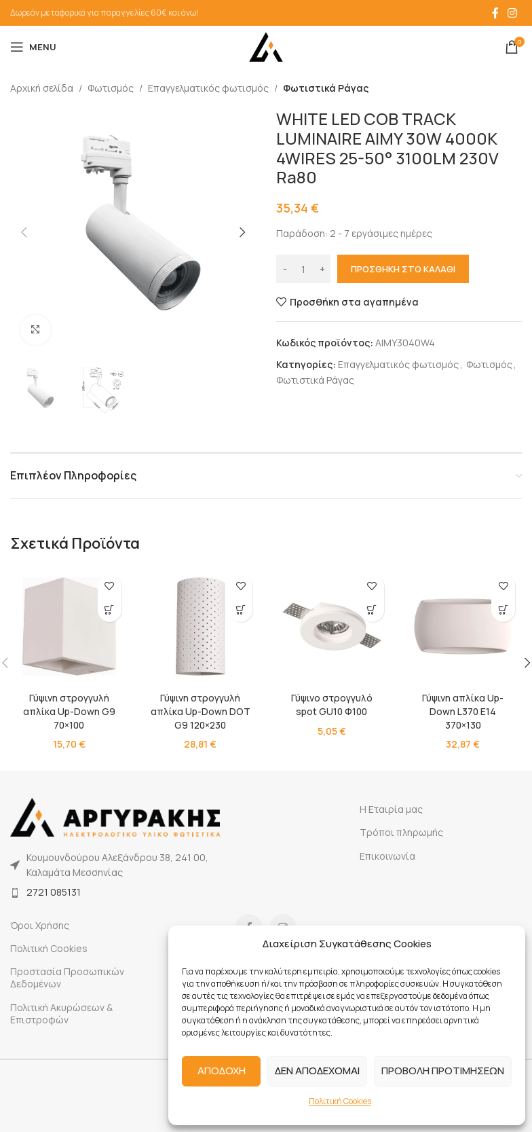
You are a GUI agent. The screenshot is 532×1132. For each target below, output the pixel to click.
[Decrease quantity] (284, 269)
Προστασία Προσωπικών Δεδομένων (67, 977)
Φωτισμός (111, 87)
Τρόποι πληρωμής (401, 832)
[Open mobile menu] (33, 46)
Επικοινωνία (387, 856)
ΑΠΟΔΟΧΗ (221, 1070)
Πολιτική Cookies (340, 1101)
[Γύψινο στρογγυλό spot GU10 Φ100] (332, 627)
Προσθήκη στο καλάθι (403, 269)
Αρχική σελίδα (41, 87)
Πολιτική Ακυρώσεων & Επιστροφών (61, 1013)
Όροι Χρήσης (39, 925)
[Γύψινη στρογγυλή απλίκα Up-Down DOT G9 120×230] (201, 627)
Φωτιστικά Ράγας (325, 87)
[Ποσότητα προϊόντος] (303, 269)
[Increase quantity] (322, 269)
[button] (23, 232)
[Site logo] (266, 45)
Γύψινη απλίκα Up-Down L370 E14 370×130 (463, 711)
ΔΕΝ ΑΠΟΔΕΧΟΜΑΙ (317, 1070)
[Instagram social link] (513, 13)
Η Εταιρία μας (391, 809)
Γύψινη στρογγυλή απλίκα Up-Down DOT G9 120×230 (200, 711)
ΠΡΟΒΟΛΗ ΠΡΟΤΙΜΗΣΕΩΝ (442, 1070)
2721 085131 (53, 891)
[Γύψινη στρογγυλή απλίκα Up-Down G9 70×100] (69, 627)
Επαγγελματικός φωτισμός (208, 87)
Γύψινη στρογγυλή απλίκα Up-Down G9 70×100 (69, 711)
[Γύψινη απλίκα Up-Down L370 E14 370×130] (463, 627)
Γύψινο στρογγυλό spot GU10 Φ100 (331, 704)
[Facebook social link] (495, 13)
